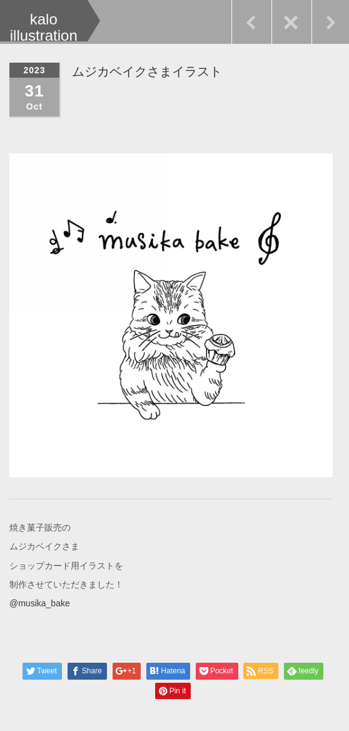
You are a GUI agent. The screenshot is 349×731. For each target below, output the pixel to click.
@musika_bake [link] (39, 603)
